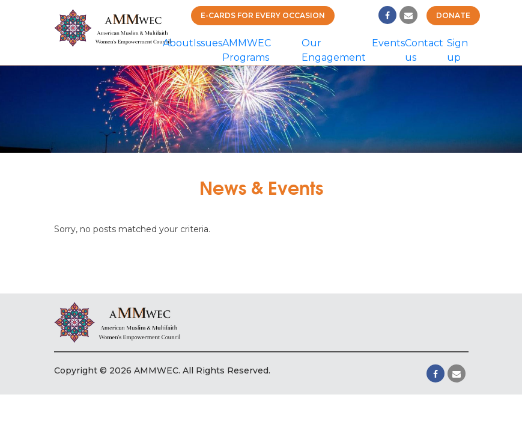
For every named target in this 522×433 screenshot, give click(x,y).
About (178, 43)
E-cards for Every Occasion (263, 15)
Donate (453, 15)
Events (388, 43)
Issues (207, 43)
